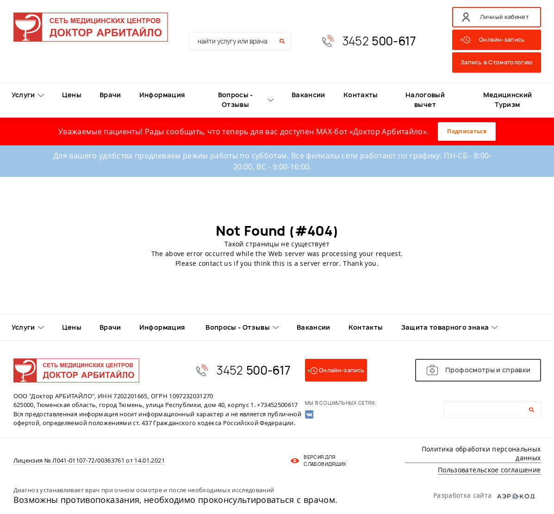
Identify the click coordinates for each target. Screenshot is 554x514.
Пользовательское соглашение (489, 469)
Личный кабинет (504, 17)
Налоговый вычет (425, 99)
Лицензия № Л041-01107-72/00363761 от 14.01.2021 (89, 460)
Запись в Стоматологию (496, 62)
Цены (71, 94)
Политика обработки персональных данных (481, 454)
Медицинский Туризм (507, 99)
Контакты (360, 94)
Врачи (110, 94)
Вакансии (308, 94)
